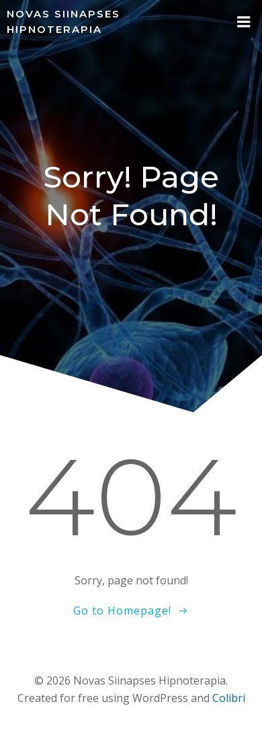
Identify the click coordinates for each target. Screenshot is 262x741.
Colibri (228, 698)
